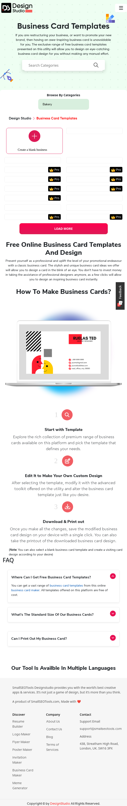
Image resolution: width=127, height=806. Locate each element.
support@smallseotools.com (101, 728)
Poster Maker (22, 749)
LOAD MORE (63, 229)
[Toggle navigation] (121, 8)
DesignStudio (60, 803)
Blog (49, 737)
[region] (63, 168)
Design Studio (20, 118)
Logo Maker (21, 734)
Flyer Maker (21, 742)
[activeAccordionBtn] (113, 576)
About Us (53, 721)
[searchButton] (96, 67)
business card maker (25, 590)
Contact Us (54, 729)
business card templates (67, 585)
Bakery (47, 104)
